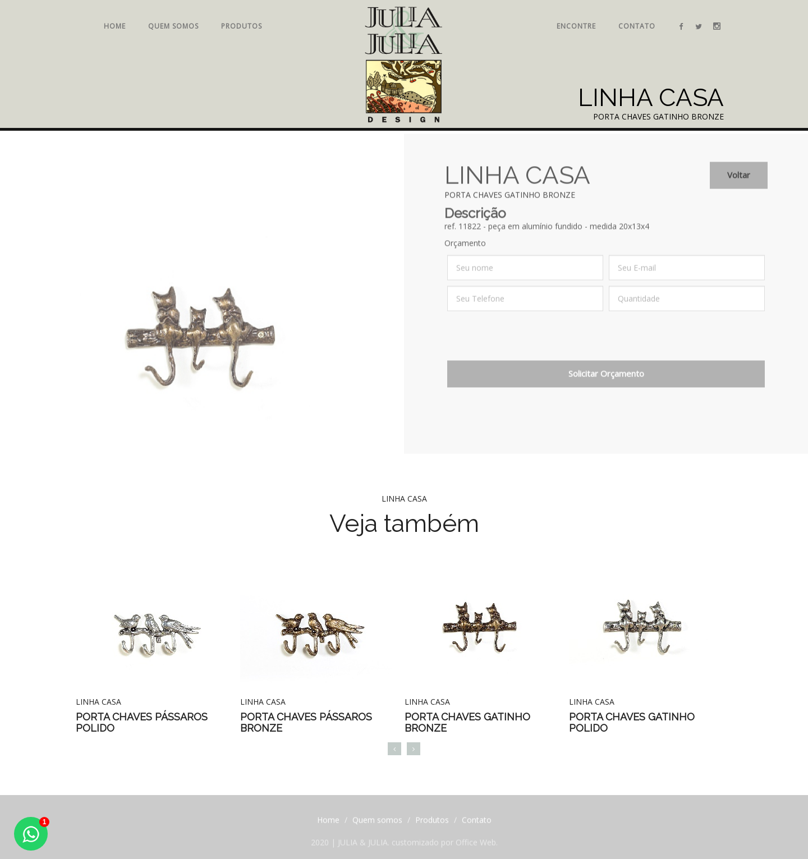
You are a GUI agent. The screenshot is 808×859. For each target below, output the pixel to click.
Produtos (241, 26)
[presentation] (532, 344)
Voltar (738, 180)
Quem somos (173, 26)
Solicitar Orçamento (606, 379)
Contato (636, 26)
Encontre (576, 26)
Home (115, 26)
